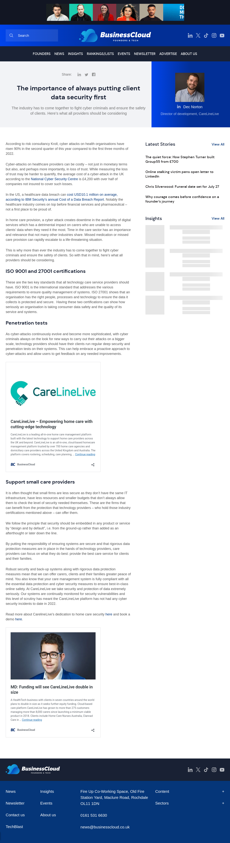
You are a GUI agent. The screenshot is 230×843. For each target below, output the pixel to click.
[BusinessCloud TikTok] (206, 35)
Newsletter (144, 54)
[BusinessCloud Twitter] (198, 35)
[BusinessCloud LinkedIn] (190, 35)
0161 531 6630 (93, 815)
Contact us (15, 815)
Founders (42, 54)
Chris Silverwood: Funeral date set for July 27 (182, 187)
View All (218, 144)
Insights (75, 54)
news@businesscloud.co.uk (105, 827)
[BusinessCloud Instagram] (214, 35)
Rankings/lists (100, 54)
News (59, 54)
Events (124, 54)
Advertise (168, 54)
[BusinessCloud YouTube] (222, 35)
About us (189, 54)
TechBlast (14, 826)
